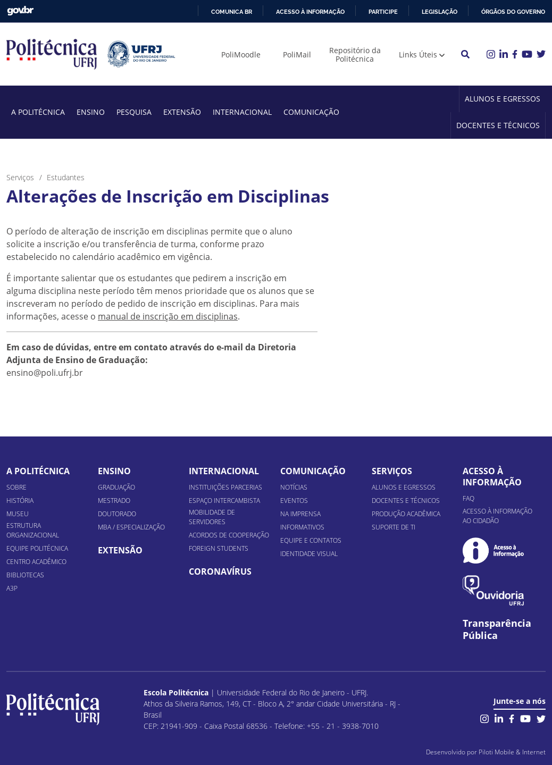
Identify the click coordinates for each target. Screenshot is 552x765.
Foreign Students (218, 548)
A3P (12, 588)
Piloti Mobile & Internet (512, 751)
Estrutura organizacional (32, 530)
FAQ (468, 498)
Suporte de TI (393, 527)
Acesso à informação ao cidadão (497, 516)
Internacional (242, 112)
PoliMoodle (241, 54)
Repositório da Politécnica (355, 54)
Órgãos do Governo (513, 11)
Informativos (302, 527)
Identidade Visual (309, 553)
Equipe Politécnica (37, 548)
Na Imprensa (300, 513)
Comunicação (311, 112)
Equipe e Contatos (310, 540)
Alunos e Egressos (502, 99)
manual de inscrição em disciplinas (168, 316)
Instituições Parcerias (225, 487)
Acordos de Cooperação (229, 535)
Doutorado (117, 513)
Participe (383, 11)
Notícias (293, 487)
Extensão (182, 112)
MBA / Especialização (131, 527)
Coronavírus (220, 571)
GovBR (20, 11)
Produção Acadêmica (406, 513)
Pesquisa (134, 112)
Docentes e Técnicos (498, 125)
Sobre (16, 487)
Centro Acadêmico (36, 561)
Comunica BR (231, 11)
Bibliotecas (25, 574)
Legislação (439, 11)
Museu (17, 513)
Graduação (116, 487)
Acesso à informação (310, 11)
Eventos (294, 500)
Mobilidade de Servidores (212, 517)
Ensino (91, 112)
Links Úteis (418, 54)
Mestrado (114, 500)
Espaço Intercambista (224, 500)
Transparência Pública (497, 629)
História (20, 500)
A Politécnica (38, 112)
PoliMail (297, 54)
